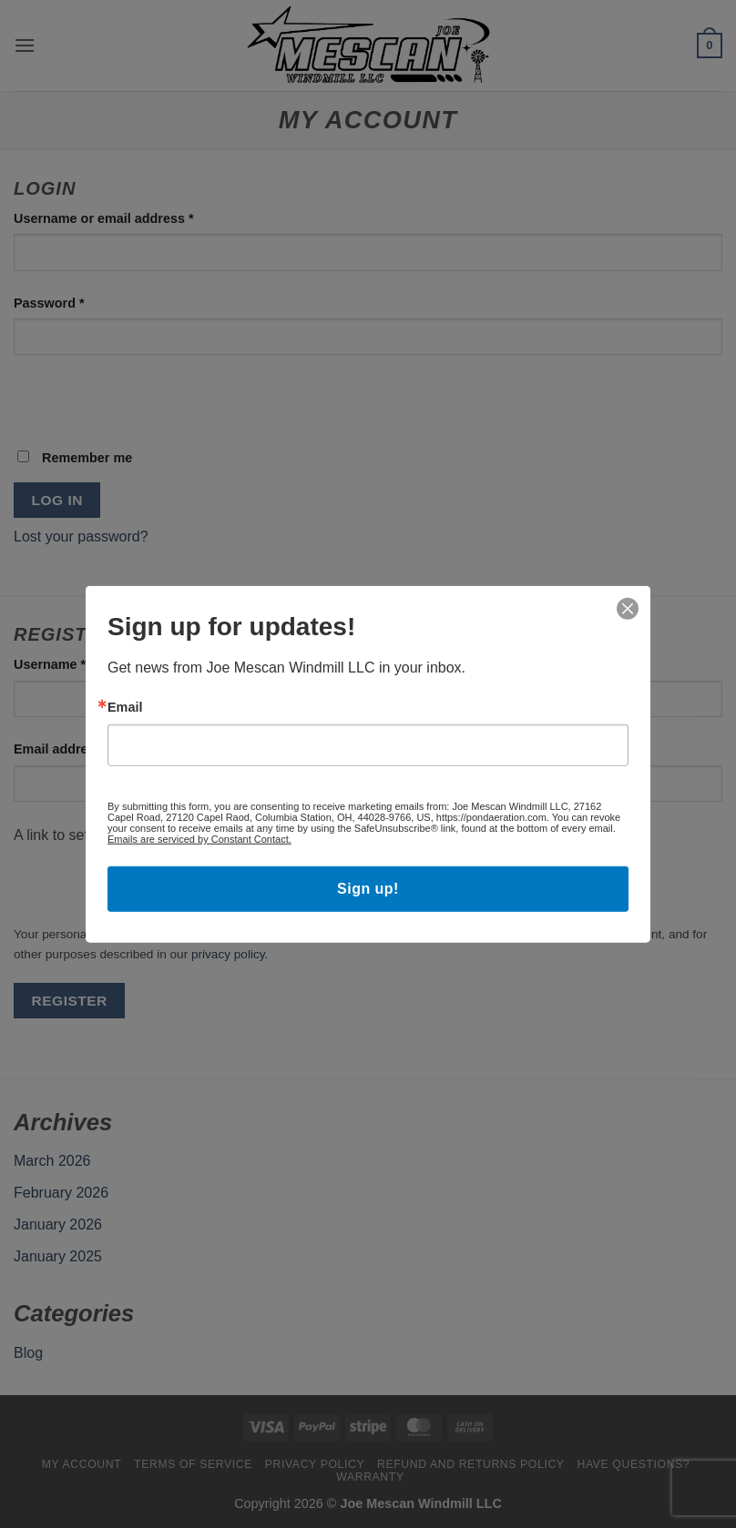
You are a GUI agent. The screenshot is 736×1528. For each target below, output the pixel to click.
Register (69, 1000)
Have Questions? (633, 1464)
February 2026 (61, 1192)
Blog (28, 1353)
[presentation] (138, 408)
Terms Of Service (193, 1464)
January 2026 (58, 1224)
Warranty (370, 1477)
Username (78, 663)
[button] (25, 45)
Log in (57, 500)
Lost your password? (81, 536)
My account (81, 1464)
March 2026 (52, 1161)
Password (77, 301)
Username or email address (132, 217)
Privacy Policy (314, 1464)
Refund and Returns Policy (471, 1464)
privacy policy (228, 954)
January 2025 (58, 1256)
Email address (91, 747)
